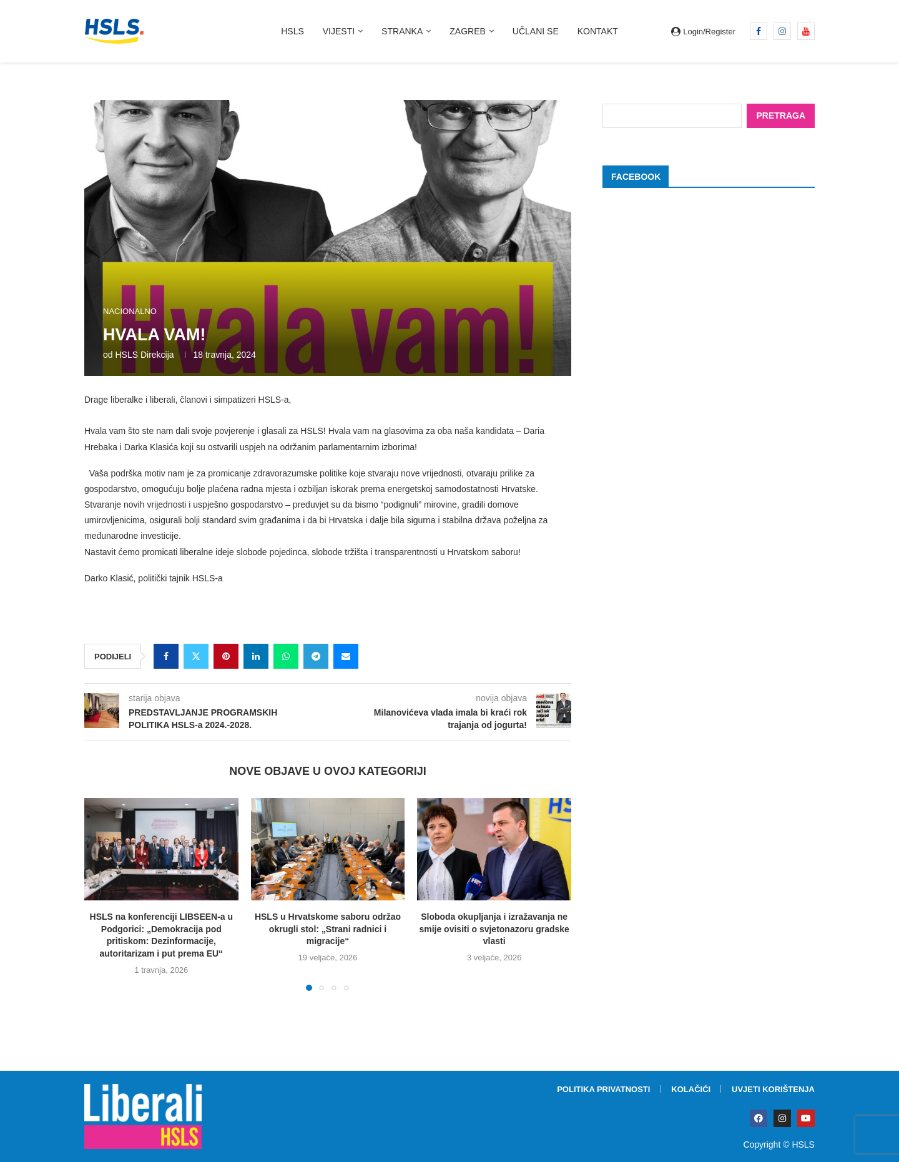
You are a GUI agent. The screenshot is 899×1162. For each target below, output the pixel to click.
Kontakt (597, 31)
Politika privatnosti (603, 1089)
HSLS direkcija (144, 355)
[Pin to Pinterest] (226, 656)
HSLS (292, 31)
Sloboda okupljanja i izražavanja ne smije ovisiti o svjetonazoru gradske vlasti (494, 929)
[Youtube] (806, 31)
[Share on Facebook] (166, 656)
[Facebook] (758, 31)
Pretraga (780, 115)
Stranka (402, 31)
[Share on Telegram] (315, 656)
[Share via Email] (345, 656)
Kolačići (690, 1089)
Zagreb (468, 31)
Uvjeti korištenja (773, 1089)
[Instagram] (782, 31)
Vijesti (339, 31)
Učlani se (536, 31)
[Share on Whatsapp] (285, 656)
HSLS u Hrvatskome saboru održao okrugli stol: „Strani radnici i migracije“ (328, 929)
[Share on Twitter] (196, 656)
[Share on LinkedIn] (255, 656)
